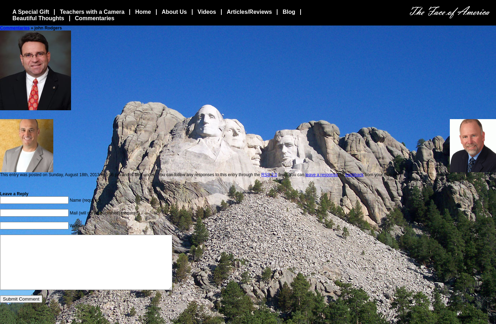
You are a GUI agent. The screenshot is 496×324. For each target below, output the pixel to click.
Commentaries (94, 18)
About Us (174, 12)
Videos (207, 12)
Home (143, 12)
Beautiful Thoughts (38, 18)
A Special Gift (30, 12)
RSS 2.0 (269, 174)
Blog (288, 12)
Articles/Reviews (249, 12)
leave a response (322, 174)
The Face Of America (450, 12)
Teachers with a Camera (92, 12)
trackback (354, 174)
